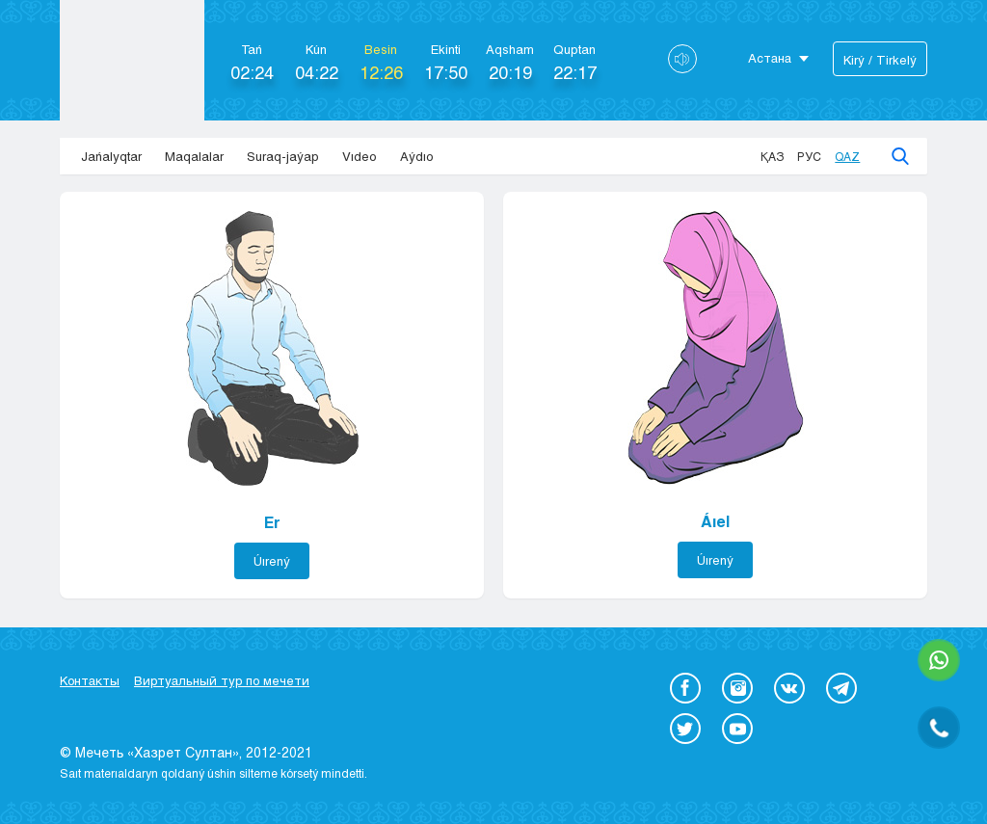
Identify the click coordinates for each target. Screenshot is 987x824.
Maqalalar (194, 156)
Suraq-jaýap (283, 156)
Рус (809, 156)
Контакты (90, 680)
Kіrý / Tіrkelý (880, 59)
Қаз (772, 156)
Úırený (271, 561)
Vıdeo (359, 156)
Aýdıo (417, 156)
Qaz (847, 156)
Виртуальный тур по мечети (221, 680)
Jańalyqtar (111, 156)
